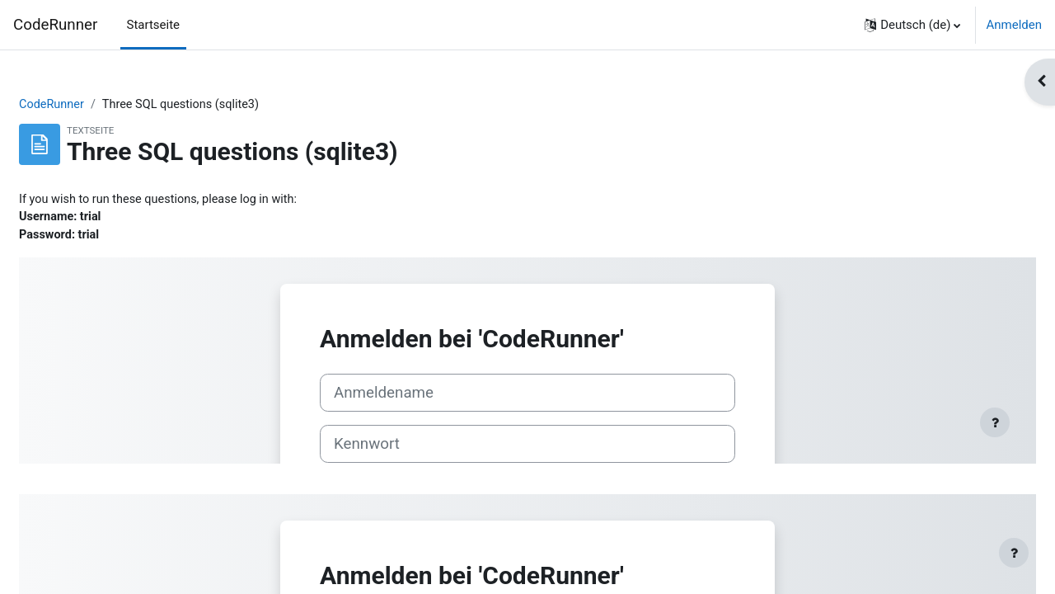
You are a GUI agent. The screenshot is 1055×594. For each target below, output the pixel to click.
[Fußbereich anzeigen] (1014, 553)
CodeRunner (55, 25)
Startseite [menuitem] (154, 24)
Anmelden (1014, 24)
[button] (912, 25)
